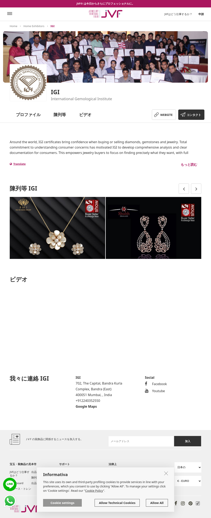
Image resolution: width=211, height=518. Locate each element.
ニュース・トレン (20, 489)
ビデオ (85, 114)
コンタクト (194, 115)
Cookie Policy (94, 491)
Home (13, 26)
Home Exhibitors (33, 26)
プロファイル (28, 114)
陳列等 (60, 114)
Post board (16, 483)
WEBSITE (166, 115)
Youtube (155, 391)
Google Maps (86, 406)
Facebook (156, 384)
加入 (187, 441)
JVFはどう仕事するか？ (178, 14)
